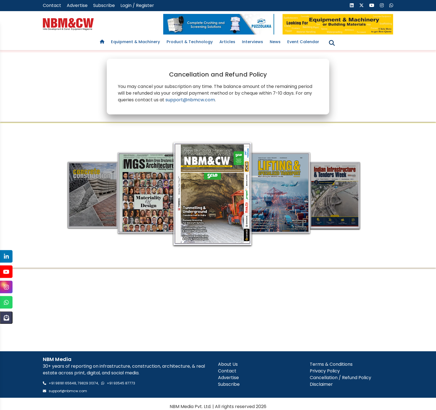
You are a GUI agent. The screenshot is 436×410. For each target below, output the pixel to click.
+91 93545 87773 (121, 383)
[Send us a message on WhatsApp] (391, 5)
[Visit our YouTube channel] (371, 5)
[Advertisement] (218, 309)
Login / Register (137, 5)
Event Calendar (303, 42)
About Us (228, 364)
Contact (52, 5)
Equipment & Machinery (135, 42)
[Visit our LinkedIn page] (352, 5)
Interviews (252, 42)
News (275, 42)
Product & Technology (190, 42)
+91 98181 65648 (62, 383)
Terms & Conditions (331, 364)
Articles (227, 42)
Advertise (77, 5)
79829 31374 (88, 383)
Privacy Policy (325, 371)
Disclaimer (321, 384)
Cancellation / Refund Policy (340, 378)
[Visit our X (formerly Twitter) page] (361, 5)
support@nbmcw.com (190, 100)
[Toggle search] (332, 43)
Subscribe (104, 5)
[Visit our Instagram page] (382, 5)
